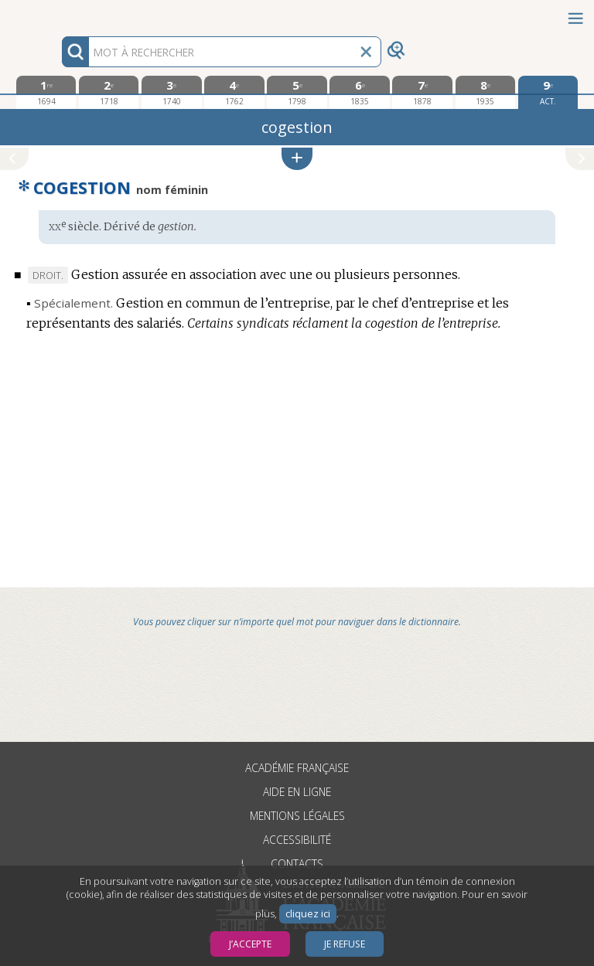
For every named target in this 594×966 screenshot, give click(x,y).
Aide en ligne (297, 791)
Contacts (297, 863)
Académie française (297, 767)
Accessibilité (297, 839)
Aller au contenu (60, 13)
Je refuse (344, 944)
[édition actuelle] (548, 92)
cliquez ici (307, 913)
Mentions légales (297, 815)
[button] (297, 159)
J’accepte (250, 944)
